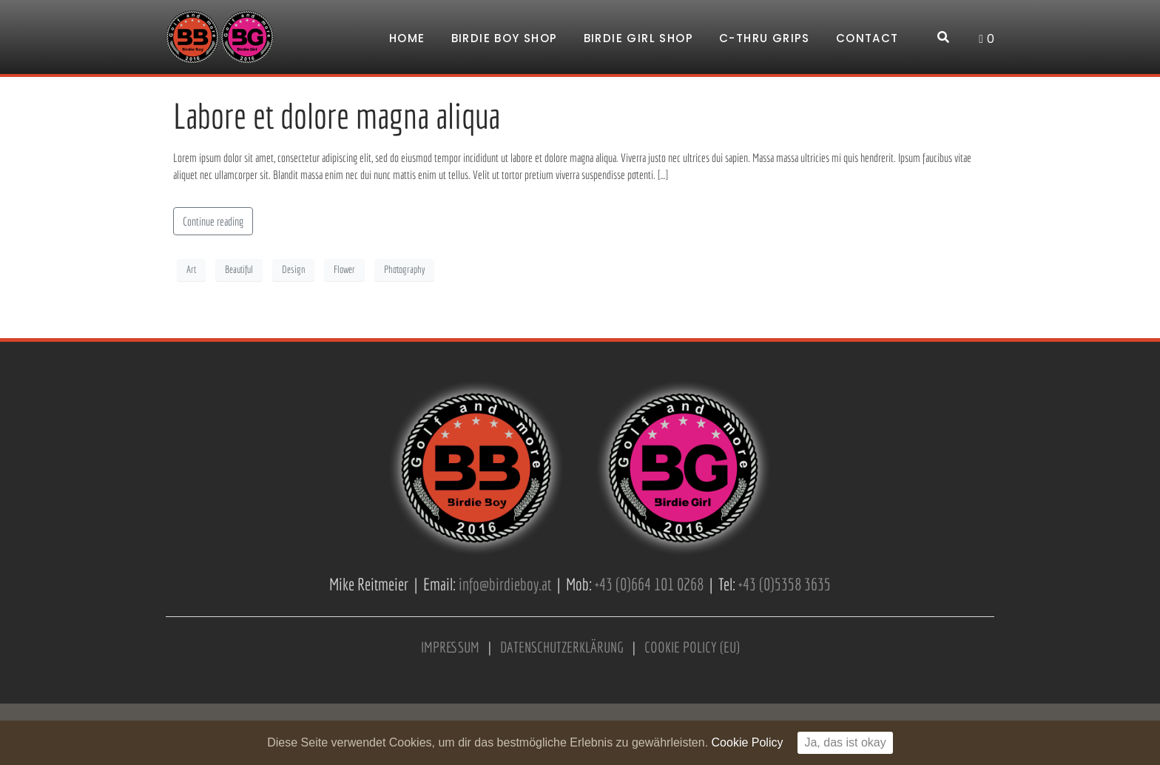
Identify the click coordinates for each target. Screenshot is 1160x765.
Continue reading (213, 221)
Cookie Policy (747, 742)
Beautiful (239, 269)
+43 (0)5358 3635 (784, 584)
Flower (344, 269)
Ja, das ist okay (845, 742)
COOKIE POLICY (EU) (692, 647)
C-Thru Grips (764, 38)
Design (293, 269)
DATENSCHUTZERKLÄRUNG (562, 647)
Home (407, 38)
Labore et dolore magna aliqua (336, 115)
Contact (867, 38)
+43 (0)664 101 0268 (649, 584)
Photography (404, 269)
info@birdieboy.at (505, 584)
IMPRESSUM (450, 647)
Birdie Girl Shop (638, 38)
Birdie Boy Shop (504, 38)
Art (191, 269)
